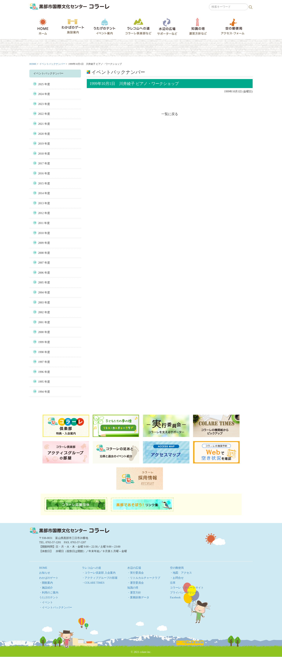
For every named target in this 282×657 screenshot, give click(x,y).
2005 (41, 282)
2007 (41, 262)
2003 (41, 302)
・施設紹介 (46, 587)
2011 (40, 223)
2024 (41, 94)
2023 (41, 104)
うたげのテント (104, 26)
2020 (41, 133)
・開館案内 (46, 582)
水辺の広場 (167, 26)
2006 (41, 272)
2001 (41, 322)
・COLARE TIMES (93, 582)
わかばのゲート (72, 26)
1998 (41, 352)
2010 (41, 233)
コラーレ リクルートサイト (187, 587)
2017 (41, 163)
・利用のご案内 (48, 592)
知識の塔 (198, 26)
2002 (41, 312)
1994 (41, 391)
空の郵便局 (233, 26)
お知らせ (44, 572)
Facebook (175, 597)
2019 (41, 143)
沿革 (172, 582)
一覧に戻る (169, 114)
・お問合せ (177, 577)
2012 (41, 213)
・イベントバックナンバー (55, 607)
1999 (41, 342)
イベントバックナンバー (52, 64)
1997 (41, 361)
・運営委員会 (135, 582)
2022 (41, 113)
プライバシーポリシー (183, 592)
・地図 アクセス (181, 572)
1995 (41, 381)
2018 (41, 153)
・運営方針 (134, 592)
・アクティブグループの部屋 (100, 577)
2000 (41, 332)
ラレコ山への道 (138, 26)
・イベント (46, 602)
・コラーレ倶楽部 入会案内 (99, 572)
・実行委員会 (135, 572)
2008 (41, 252)
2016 (41, 173)
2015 (41, 183)
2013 (41, 203)
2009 (41, 242)
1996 (41, 371)
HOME (43, 26)
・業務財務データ (138, 597)
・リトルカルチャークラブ (143, 577)
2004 (41, 292)
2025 (41, 84)
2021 (41, 123)
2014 (41, 193)
